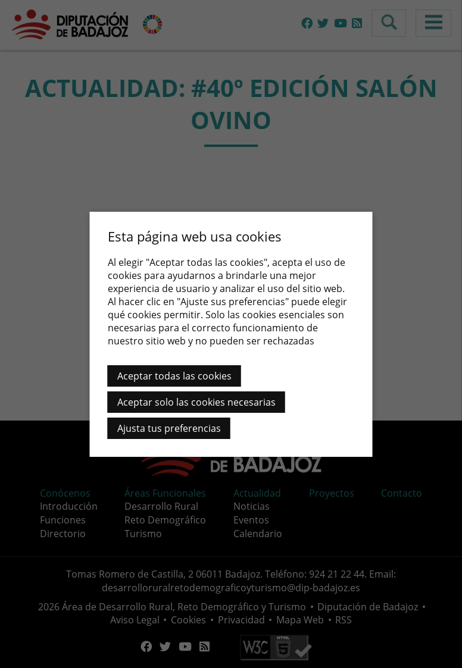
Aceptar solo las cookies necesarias (196, 402)
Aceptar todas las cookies (174, 375)
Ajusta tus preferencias (169, 428)
